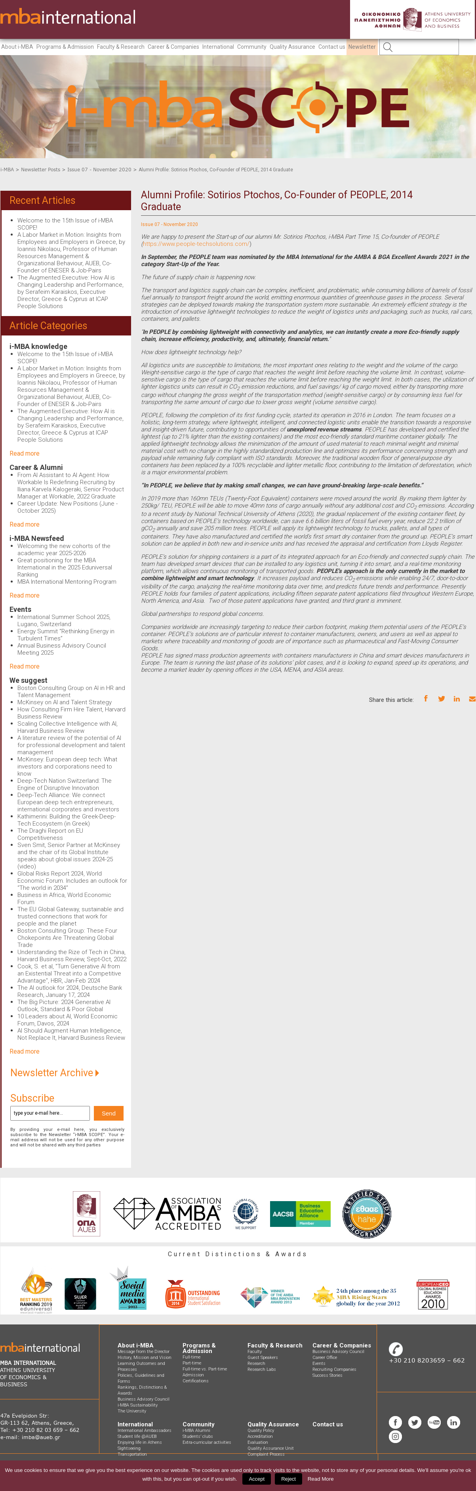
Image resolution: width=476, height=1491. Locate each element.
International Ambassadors (144, 1430)
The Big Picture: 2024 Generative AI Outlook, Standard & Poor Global (63, 1005)
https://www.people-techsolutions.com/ (196, 243)
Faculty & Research (121, 47)
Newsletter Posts (40, 169)
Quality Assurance (292, 47)
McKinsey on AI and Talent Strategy (64, 702)
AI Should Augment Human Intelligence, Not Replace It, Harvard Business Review (71, 1034)
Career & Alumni (36, 467)
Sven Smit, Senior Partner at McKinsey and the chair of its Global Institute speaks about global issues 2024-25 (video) (68, 855)
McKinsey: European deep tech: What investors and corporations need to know (67, 766)
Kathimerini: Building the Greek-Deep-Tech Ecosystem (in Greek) (66, 820)
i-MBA (7, 169)
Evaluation (258, 1442)
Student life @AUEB (137, 1436)
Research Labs (262, 1369)
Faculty (255, 1351)
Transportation (132, 1454)
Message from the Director (143, 1351)
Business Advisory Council (143, 1399)
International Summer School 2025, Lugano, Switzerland (63, 620)
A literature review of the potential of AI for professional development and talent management (71, 745)
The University (132, 1411)
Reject (288, 1479)
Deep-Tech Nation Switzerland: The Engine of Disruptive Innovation (64, 784)
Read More (321, 1479)
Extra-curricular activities (207, 1442)
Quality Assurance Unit (271, 1448)
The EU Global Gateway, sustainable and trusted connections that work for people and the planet (70, 916)
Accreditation (260, 1436)
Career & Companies (173, 47)
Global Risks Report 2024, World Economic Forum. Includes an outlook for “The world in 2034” (72, 880)
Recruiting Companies (334, 1369)
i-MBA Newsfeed (37, 538)
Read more (25, 453)
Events (20, 609)
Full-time (191, 1357)
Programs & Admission (65, 47)
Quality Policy (261, 1430)
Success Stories (327, 1375)
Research (256, 1363)
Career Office (324, 1357)
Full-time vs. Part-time (205, 1369)
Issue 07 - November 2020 (99, 169)
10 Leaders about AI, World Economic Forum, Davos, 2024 (67, 1020)
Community (252, 47)
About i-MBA (17, 47)
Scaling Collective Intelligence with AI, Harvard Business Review (67, 727)
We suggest (29, 680)
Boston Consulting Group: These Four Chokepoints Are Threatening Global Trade (67, 938)
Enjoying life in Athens (140, 1442)
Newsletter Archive (54, 1073)
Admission (193, 1375)
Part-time (192, 1363)
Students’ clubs (198, 1436)
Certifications (196, 1381)
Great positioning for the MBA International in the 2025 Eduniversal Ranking (64, 567)
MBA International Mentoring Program (66, 581)
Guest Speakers (263, 1357)
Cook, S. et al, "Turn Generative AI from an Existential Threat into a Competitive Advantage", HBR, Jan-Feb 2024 (69, 973)
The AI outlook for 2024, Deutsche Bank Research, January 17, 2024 (69, 991)
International (218, 47)
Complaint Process (266, 1454)
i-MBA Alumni (196, 1430)
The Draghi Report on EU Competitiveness (50, 834)
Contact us (331, 47)
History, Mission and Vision (144, 1357)
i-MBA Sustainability (138, 1405)
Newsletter (362, 47)
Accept (257, 1479)
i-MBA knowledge (38, 346)
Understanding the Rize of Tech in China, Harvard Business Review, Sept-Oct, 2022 (71, 956)
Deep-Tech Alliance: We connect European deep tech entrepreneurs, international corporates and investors (68, 802)
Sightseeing (129, 1448)
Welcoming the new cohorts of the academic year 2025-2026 (63, 549)
